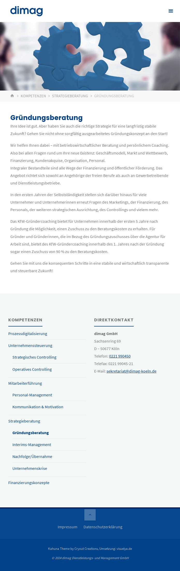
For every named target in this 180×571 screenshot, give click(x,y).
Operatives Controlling (32, 369)
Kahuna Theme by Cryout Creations (73, 548)
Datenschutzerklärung (103, 526)
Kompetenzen (33, 96)
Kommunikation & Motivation (37, 406)
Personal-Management (32, 394)
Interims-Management (31, 444)
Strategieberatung (70, 96)
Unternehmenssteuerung (30, 345)
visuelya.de (124, 548)
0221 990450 (120, 356)
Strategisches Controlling (34, 357)
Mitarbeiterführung (25, 383)
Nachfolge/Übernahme (32, 456)
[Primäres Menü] (170, 11)
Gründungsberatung (30, 432)
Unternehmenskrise (29, 468)
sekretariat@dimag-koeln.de (131, 371)
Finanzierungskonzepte (28, 482)
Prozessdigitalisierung (27, 333)
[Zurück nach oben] (90, 515)
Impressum (67, 526)
